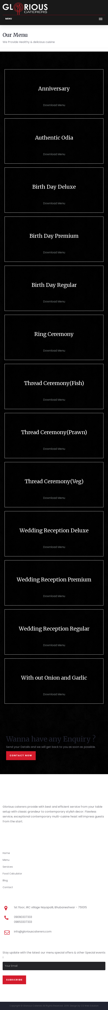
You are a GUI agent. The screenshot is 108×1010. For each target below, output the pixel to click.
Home (6, 853)
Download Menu (54, 105)
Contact (8, 887)
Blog (5, 880)
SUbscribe (14, 979)
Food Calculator (12, 873)
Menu (6, 860)
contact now (21, 755)
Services (8, 866)
